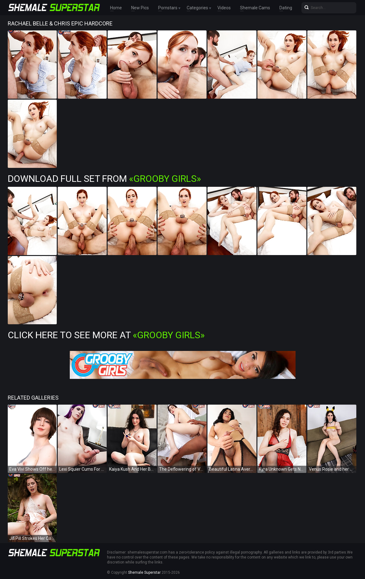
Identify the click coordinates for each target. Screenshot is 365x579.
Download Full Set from (104, 178)
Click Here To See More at (106, 335)
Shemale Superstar (144, 572)
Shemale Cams (255, 7)
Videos (224, 7)
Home (116, 7)
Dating (285, 7)
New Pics (140, 7)
